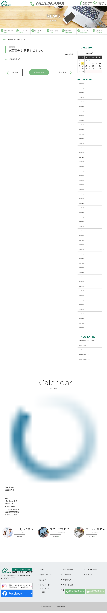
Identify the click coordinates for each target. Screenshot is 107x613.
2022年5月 (82, 240)
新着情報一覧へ (39, 72)
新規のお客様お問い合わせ (87, 3)
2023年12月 (83, 161)
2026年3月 (82, 97)
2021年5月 (82, 295)
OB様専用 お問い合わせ (97, 593)
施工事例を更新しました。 (88, 357)
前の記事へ (16, 72)
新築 (43, 594)
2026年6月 (82, 83)
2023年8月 (82, 171)
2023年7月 (82, 175)
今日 (6, 501)
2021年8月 (82, 281)
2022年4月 (82, 244)
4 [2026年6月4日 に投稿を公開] (89, 60)
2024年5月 (82, 143)
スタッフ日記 (68, 587)
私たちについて (45, 577)
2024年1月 (82, 157)
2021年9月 (82, 277)
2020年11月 (83, 323)
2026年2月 (82, 102)
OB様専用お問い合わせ (102, 3)
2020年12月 (83, 318)
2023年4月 (82, 189)
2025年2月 (82, 125)
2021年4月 (82, 300)
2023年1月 (82, 203)
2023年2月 (82, 198)
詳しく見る (21, 539)
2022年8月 (82, 226)
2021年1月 (82, 314)
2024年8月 (82, 134)
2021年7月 (82, 286)
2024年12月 (83, 129)
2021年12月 (83, 263)
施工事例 (8, 59)
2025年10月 (83, 111)
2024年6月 (82, 138)
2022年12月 (83, 208)
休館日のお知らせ (85, 347)
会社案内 (89, 577)
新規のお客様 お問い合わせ (76, 593)
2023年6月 (82, 180)
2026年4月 (82, 92)
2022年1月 (82, 258)
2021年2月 (82, 309)
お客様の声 (67, 582)
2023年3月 (82, 194)
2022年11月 (83, 212)
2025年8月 (82, 115)
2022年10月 (83, 217)
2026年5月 (82, 88)
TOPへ (42, 572)
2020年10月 (83, 327)
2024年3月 (82, 148)
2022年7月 (82, 231)
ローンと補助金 (91, 572)
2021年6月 (82, 291)
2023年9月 (82, 166)
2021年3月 (82, 304)
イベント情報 (68, 572)
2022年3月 (82, 249)
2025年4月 (82, 120)
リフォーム (45, 590)
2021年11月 (83, 267)
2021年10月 (83, 272)
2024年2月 (82, 152)
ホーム (5, 39)
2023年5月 (82, 184)
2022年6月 (82, 235)
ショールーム (68, 577)
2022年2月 (82, 254)
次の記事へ (62, 72)
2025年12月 (83, 106)
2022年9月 (82, 221)
